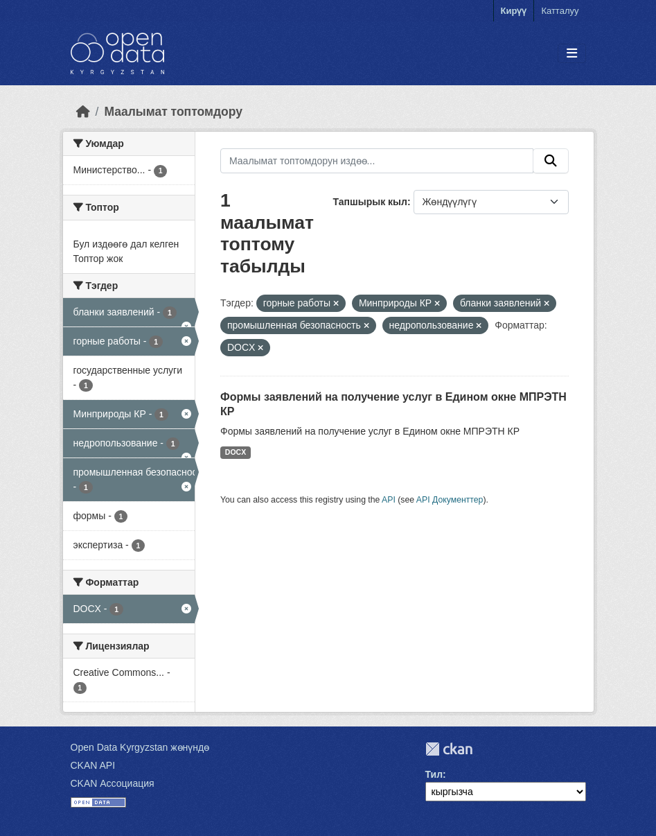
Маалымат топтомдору (173, 112)
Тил (434, 774)
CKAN (448, 749)
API (389, 500)
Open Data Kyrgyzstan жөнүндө (140, 747)
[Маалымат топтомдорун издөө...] (376, 160)
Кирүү (514, 11)
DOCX (235, 452)
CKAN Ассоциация (112, 783)
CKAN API (93, 765)
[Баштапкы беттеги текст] (83, 112)
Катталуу (559, 11)
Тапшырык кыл (370, 201)
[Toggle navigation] (572, 54)
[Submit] (551, 160)
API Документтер (450, 500)
